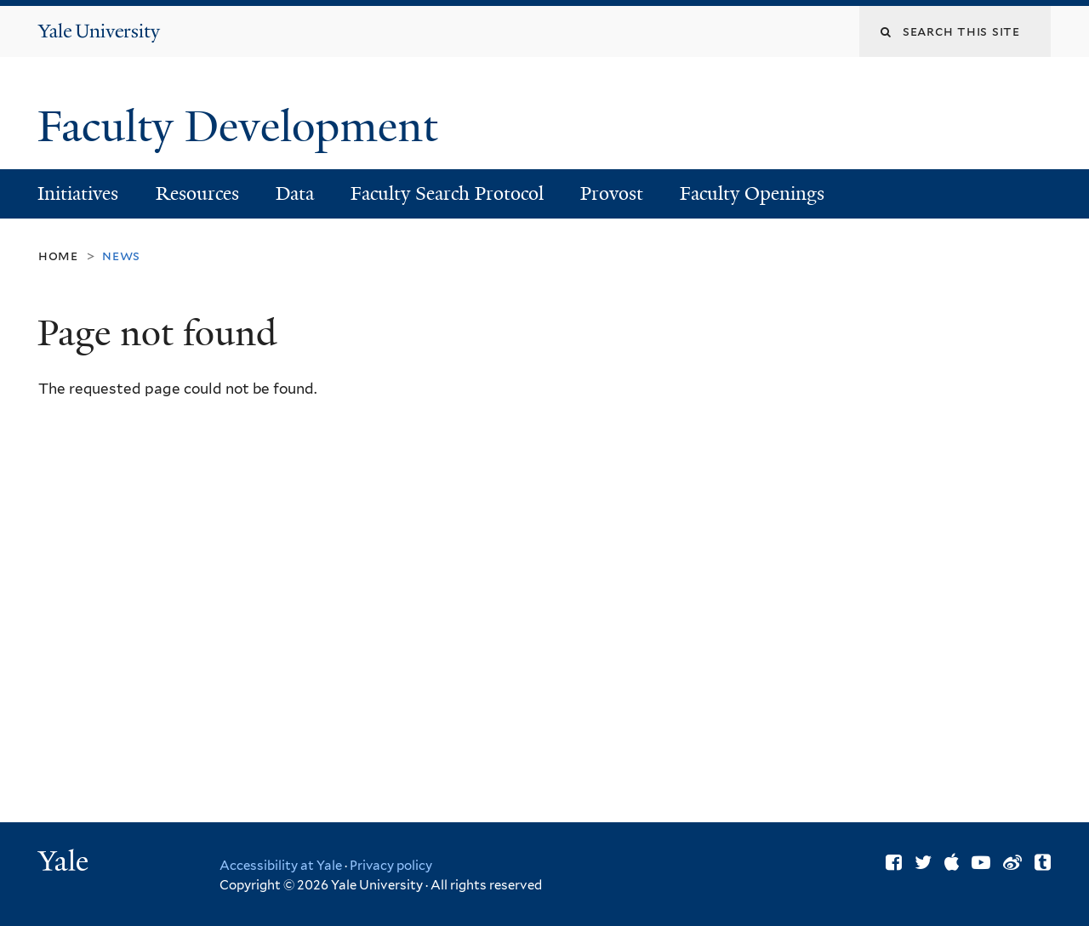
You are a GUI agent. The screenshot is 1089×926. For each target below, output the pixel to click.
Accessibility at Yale (281, 865)
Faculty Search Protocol (447, 193)
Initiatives (77, 193)
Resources (197, 193)
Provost (611, 193)
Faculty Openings (752, 193)
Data (295, 193)
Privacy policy (391, 865)
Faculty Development (242, 127)
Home (58, 255)
